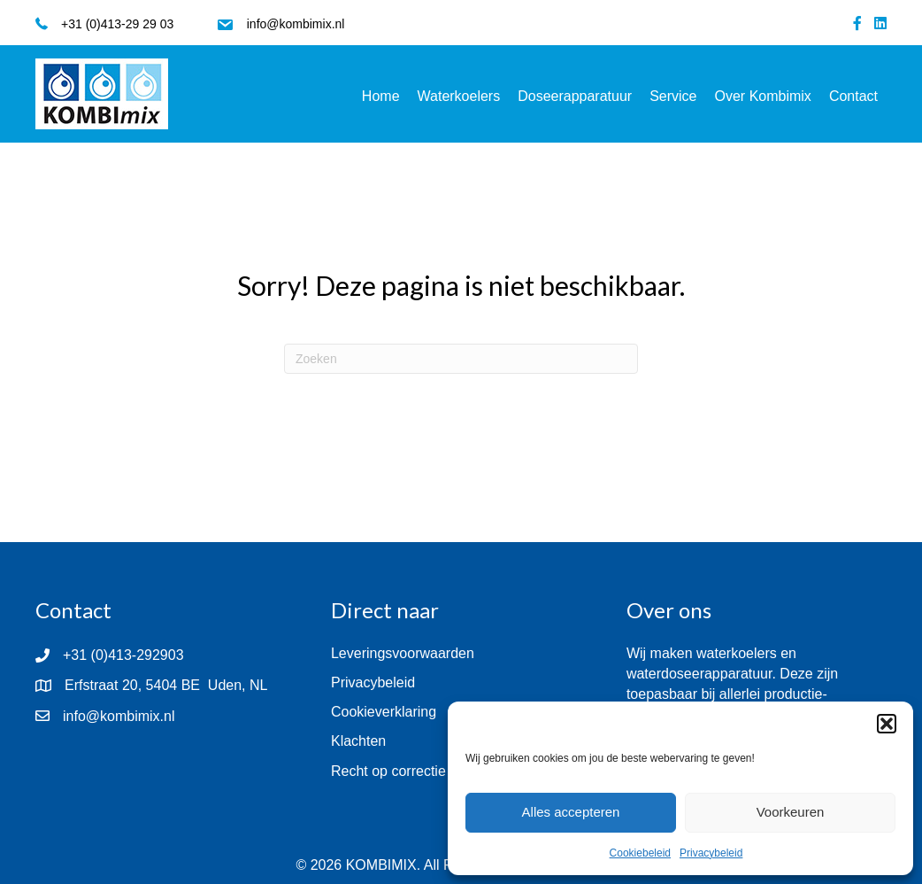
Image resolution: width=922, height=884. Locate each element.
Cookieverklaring (383, 711)
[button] (886, 724)
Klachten (358, 740)
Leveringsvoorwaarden (402, 653)
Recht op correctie (388, 771)
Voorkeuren (791, 811)
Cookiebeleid (640, 853)
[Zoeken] (461, 359)
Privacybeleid (711, 853)
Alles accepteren (571, 811)
